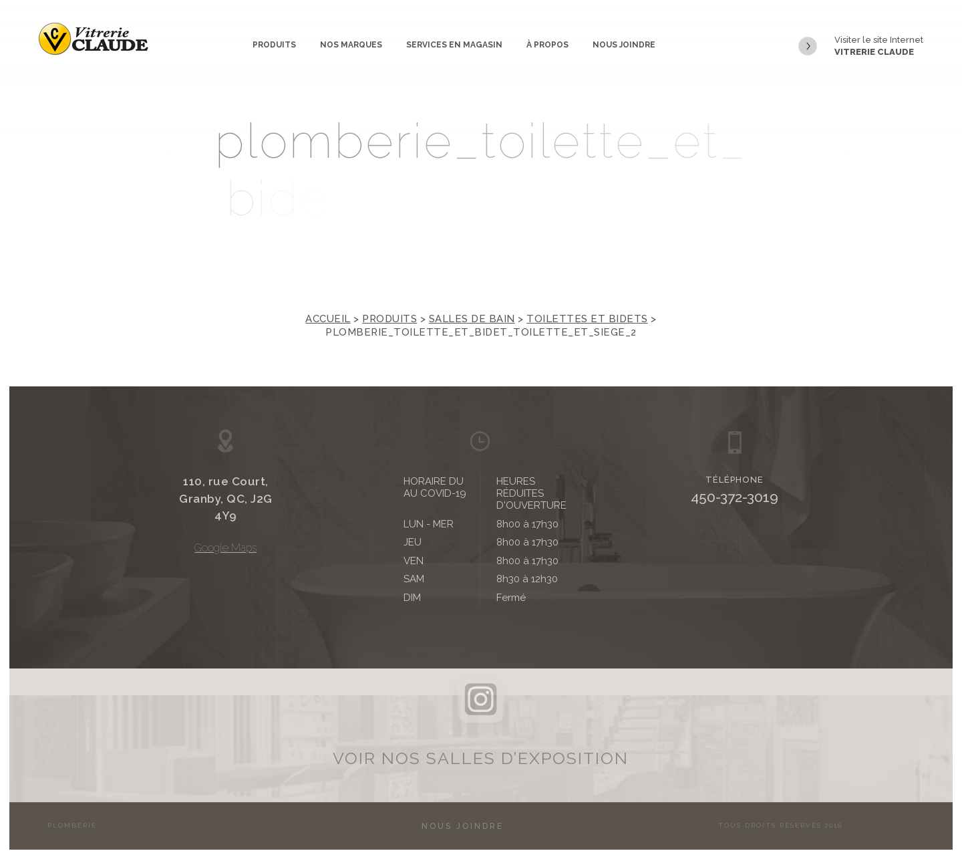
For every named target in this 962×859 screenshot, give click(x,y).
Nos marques (351, 44)
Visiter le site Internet (860, 46)
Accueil (328, 319)
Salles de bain (472, 319)
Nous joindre (624, 44)
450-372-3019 (734, 497)
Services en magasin (454, 44)
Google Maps (225, 547)
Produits (274, 44)
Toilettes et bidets (587, 319)
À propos (547, 44)
